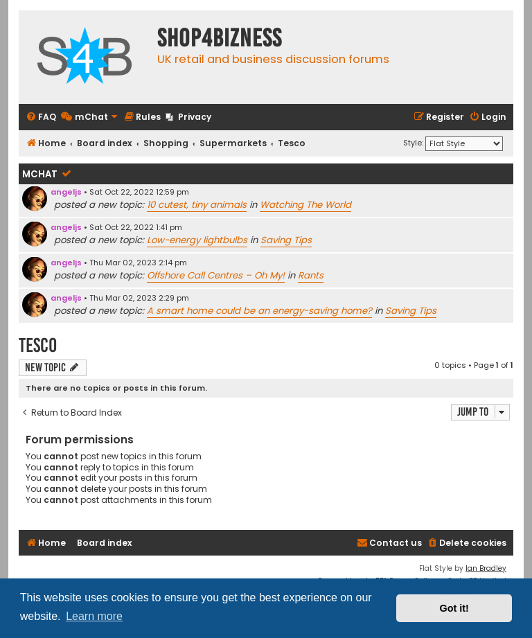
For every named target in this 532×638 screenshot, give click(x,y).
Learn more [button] (94, 616)
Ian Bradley (486, 568)
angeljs (66, 191)
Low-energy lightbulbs (197, 240)
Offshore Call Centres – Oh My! (216, 275)
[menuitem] (41, 117)
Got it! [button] (454, 608)
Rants (310, 275)
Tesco (38, 345)
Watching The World (305, 204)
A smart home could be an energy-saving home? (259, 310)
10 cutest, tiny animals (197, 204)
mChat (39, 174)
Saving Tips (286, 240)
